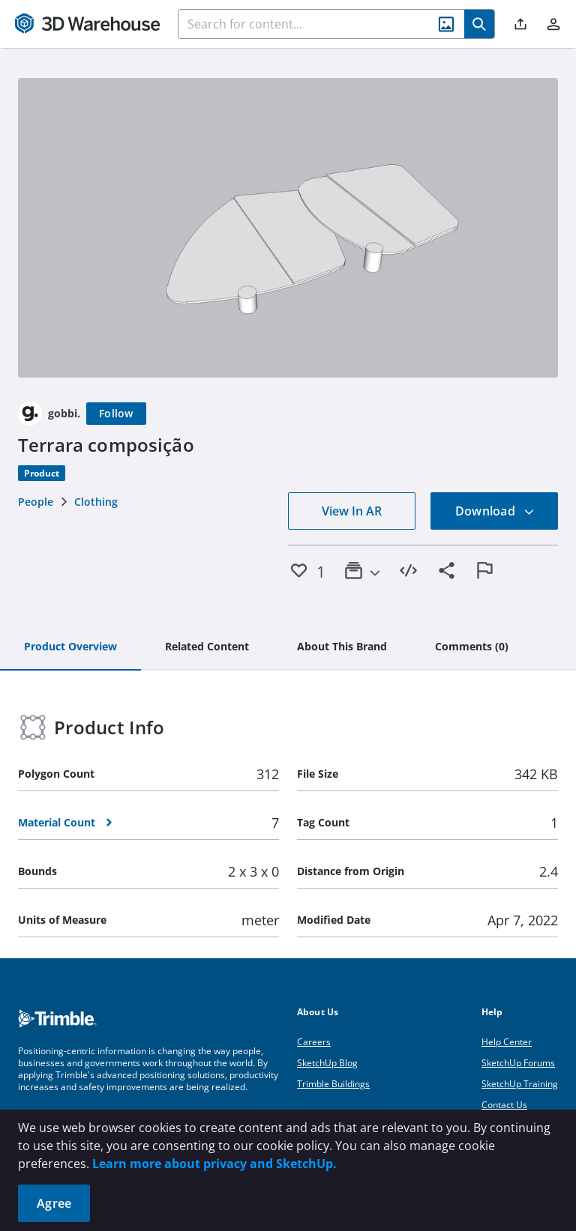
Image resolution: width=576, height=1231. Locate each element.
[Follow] (116, 413)
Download (495, 511)
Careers (314, 1041)
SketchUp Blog (327, 1062)
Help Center (507, 1041)
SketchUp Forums (518, 1062)
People (35, 501)
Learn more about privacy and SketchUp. (214, 1163)
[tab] (70, 647)
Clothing (96, 501)
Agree (54, 1203)
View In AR (352, 511)
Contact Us (504, 1104)
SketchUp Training (520, 1083)
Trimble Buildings (333, 1083)
